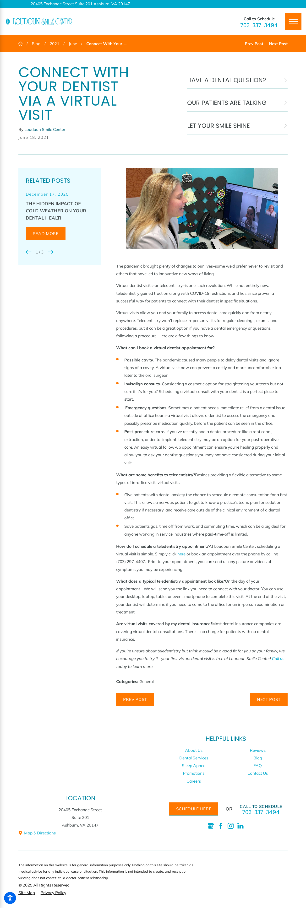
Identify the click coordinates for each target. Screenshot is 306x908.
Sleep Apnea (194, 765)
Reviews (258, 750)
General (146, 681)
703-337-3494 (259, 25)
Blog (36, 43)
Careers (193, 781)
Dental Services (193, 757)
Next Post (269, 699)
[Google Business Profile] (211, 826)
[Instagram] (231, 826)
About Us (193, 750)
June (73, 43)
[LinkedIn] (240, 826)
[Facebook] (221, 826)
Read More (46, 233)
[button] (10, 898)
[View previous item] (29, 252)
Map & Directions (37, 832)
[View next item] (50, 252)
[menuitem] (194, 750)
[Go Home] (22, 44)
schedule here (194, 808)
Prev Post (135, 699)
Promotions (193, 773)
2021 (54, 43)
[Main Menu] (293, 21)
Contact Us (257, 773)
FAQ (257, 765)
